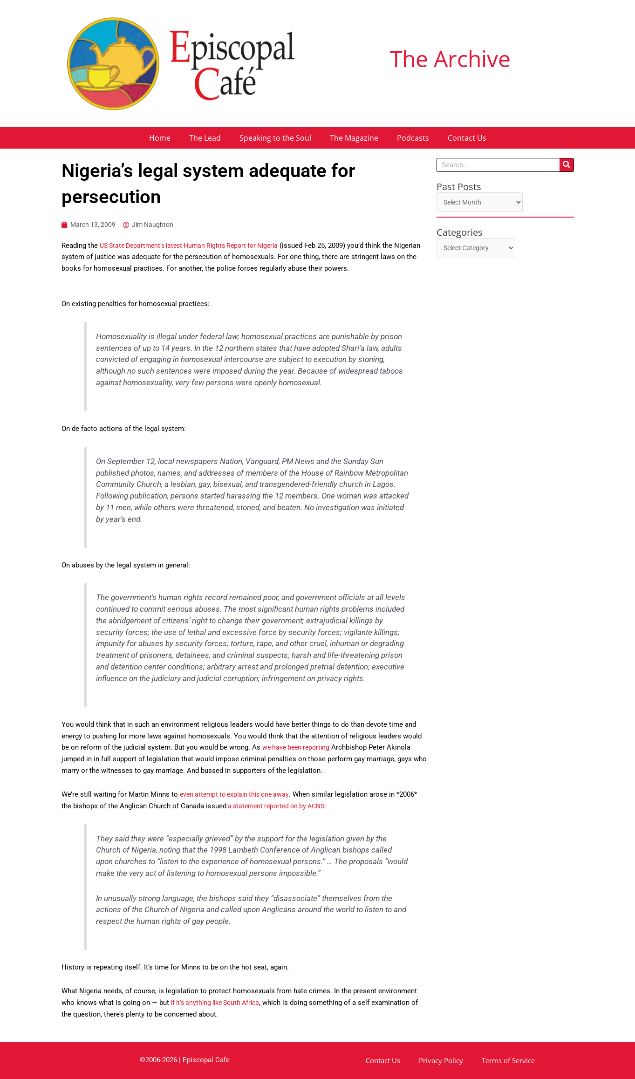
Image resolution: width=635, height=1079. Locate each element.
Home (160, 138)
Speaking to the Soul (275, 138)
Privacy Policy (441, 1060)
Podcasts (413, 138)
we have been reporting (298, 748)
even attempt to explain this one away (238, 795)
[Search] (567, 164)
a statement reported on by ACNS (279, 806)
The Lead (205, 138)
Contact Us (467, 138)
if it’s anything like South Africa (219, 1003)
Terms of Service (508, 1060)
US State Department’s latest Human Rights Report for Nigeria (196, 246)
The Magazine (354, 138)
